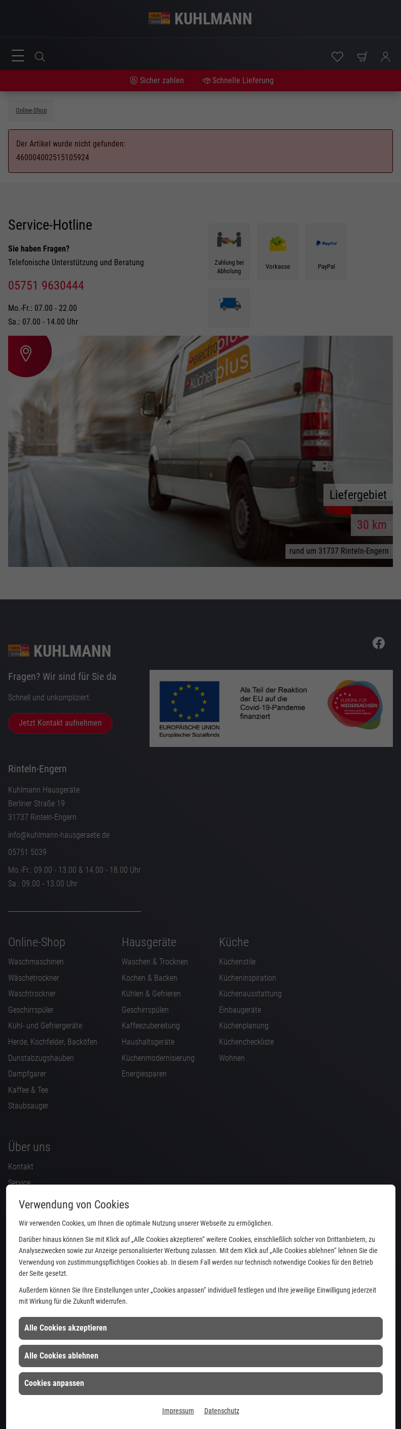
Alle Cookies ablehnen (61, 1356)
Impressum (178, 1411)
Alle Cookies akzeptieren (65, 1328)
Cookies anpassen (54, 1383)
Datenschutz (221, 1411)
